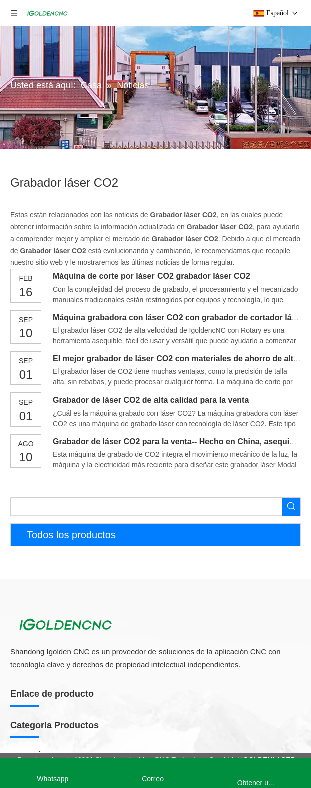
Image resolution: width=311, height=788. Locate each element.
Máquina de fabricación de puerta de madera (80, 623)
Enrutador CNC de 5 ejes (50, 753)
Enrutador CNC (38, 736)
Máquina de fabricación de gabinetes (68, 606)
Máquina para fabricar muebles (66, 572)
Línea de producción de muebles (61, 590)
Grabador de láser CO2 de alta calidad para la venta (151, 400)
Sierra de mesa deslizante (51, 655)
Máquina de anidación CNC (53, 639)
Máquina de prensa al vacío (54, 703)
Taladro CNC (31, 671)
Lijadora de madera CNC (49, 719)
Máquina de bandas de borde (56, 687)
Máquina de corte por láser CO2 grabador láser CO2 (151, 276)
